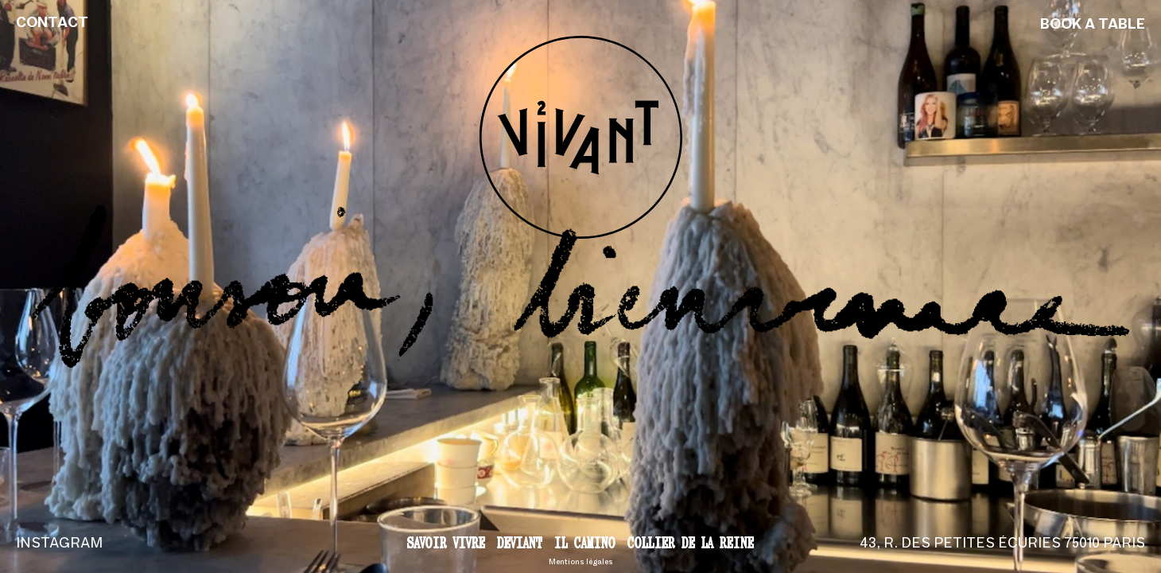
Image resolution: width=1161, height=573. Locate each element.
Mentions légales (581, 562)
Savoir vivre (446, 542)
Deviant (519, 542)
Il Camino (584, 542)
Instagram (59, 544)
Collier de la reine (690, 542)
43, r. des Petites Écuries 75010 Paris (1002, 544)
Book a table (1092, 25)
